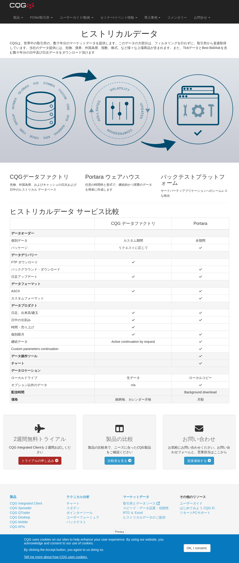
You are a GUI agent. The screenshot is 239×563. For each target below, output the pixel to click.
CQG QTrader (20, 513)
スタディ (73, 508)
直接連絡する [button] (199, 461)
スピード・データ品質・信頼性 (146, 508)
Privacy (119, 532)
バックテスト (76, 522)
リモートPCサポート (195, 513)
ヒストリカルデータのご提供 (144, 517)
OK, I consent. (197, 548)
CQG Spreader (21, 508)
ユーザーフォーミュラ (83, 517)
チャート (73, 503)
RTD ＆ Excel (133, 513)
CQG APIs (17, 527)
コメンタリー (177, 17)
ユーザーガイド (191, 503)
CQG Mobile (19, 522)
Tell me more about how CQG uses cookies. (56, 557)
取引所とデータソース (141, 503)
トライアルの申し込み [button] (39, 461)
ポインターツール (80, 513)
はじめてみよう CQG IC (197, 508)
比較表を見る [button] (119, 461)
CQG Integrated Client (26, 503)
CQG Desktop (20, 517)
